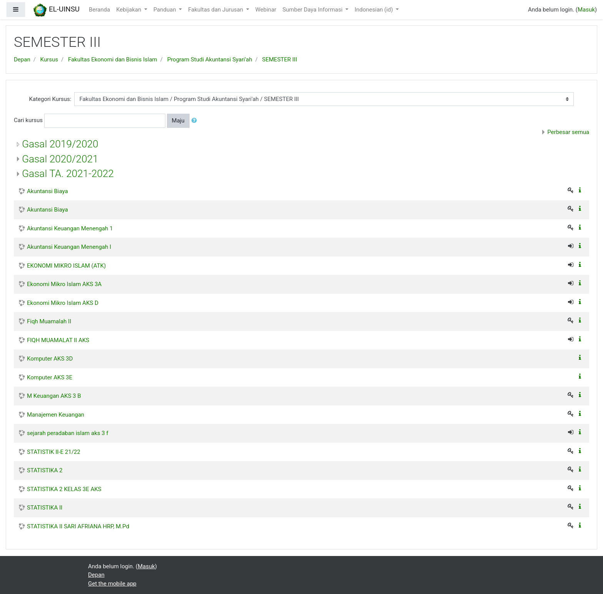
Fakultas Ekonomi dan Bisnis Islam (112, 59)
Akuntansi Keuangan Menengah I (69, 246)
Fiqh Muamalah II (49, 321)
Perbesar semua (568, 132)
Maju (178, 120)
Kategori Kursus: (50, 99)
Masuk (586, 9)
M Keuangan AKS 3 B (54, 395)
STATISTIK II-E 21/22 (53, 451)
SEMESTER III (279, 59)
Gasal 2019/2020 (60, 144)
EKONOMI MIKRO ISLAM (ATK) (66, 265)
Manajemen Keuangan (55, 414)
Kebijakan (129, 9)
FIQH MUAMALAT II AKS (58, 340)
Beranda (99, 9)
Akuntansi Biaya (47, 191)
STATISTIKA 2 (44, 470)
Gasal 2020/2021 (60, 159)
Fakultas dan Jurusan (216, 9)
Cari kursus (28, 120)
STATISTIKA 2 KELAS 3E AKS (64, 489)
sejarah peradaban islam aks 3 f (67, 433)
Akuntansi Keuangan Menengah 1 (70, 228)
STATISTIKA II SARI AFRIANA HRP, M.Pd (78, 526)
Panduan (165, 9)
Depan (22, 59)
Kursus (49, 59)
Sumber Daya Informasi (313, 9)
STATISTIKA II (44, 507)
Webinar (266, 9)
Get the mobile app (112, 583)
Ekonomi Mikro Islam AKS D (62, 302)
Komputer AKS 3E (49, 377)
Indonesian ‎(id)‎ (374, 9)
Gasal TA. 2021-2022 (68, 173)
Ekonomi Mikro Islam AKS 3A (64, 284)
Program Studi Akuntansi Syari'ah (209, 59)
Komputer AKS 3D (50, 358)
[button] (196, 121)
